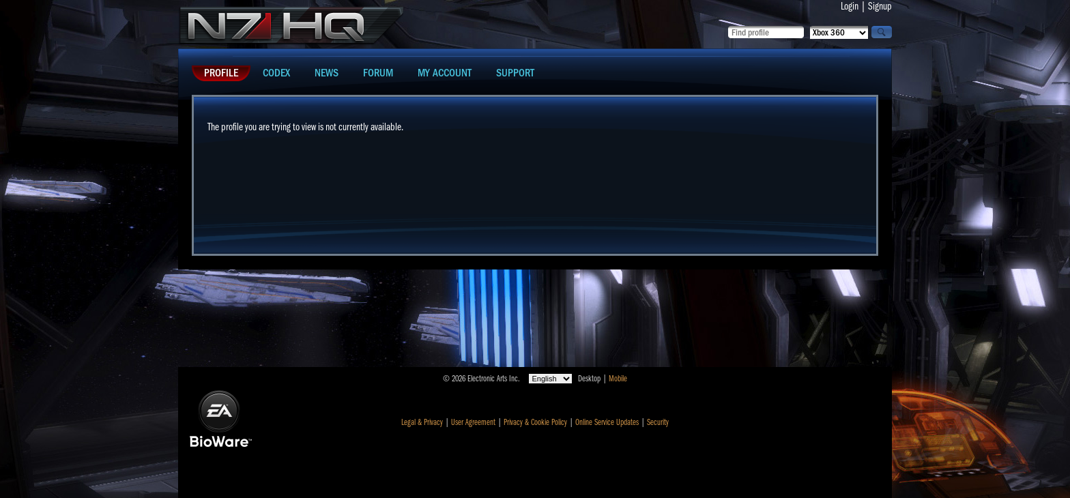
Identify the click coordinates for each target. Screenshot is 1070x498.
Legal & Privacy (422, 422)
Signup (880, 6)
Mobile (618, 378)
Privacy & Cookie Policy (535, 422)
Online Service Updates (607, 422)
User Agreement (473, 422)
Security (658, 422)
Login (849, 6)
